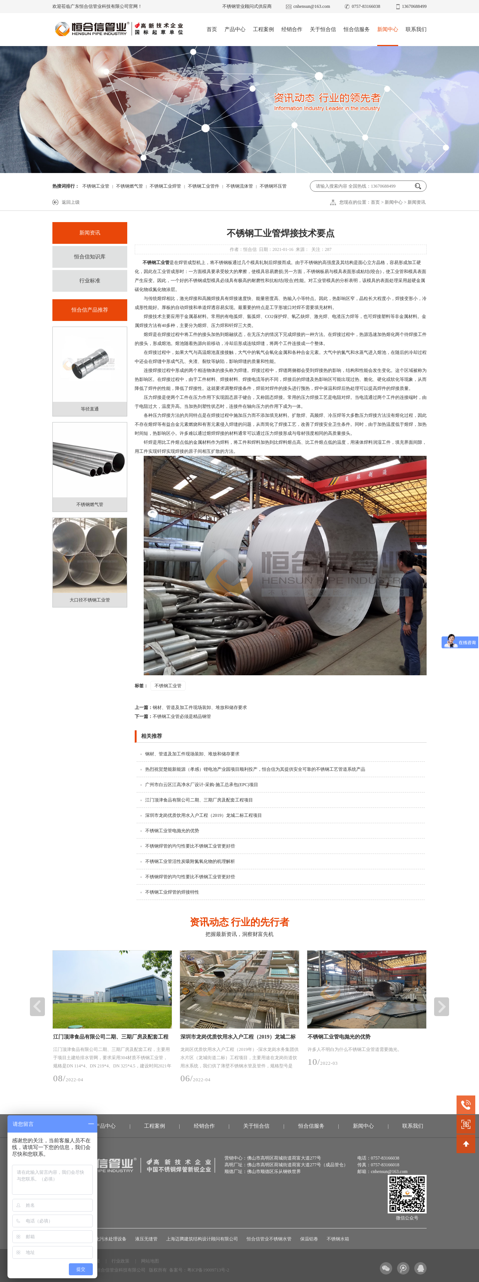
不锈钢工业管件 (203, 186)
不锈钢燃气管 (129, 186)
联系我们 (416, 29)
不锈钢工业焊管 (165, 186)
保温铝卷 (309, 1239)
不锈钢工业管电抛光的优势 (172, 830)
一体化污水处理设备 (106, 1239)
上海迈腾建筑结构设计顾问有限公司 (202, 1239)
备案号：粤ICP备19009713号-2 (199, 1270)
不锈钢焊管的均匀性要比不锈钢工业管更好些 (190, 846)
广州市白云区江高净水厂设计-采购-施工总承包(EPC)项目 (201, 784)
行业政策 (120, 1261)
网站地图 (150, 1261)
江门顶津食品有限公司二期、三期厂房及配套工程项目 (199, 800)
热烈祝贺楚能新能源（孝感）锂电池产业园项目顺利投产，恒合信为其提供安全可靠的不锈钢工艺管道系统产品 (255, 769)
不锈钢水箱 (338, 1239)
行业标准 (89, 281)
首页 (212, 29)
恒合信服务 (357, 29)
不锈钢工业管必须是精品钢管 (173, 716)
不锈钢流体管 (239, 186)
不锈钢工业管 (95, 186)
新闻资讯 (416, 202)
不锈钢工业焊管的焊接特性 (172, 892)
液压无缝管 (146, 1239)
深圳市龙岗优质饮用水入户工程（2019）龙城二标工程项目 (203, 815)
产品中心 (235, 29)
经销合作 (291, 29)
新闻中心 (387, 29)
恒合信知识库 (90, 257)
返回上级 (71, 202)
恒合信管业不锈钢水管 (269, 1239)
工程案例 (263, 29)
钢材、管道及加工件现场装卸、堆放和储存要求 (191, 707)
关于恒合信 (323, 29)
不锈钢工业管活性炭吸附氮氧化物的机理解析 (190, 861)
